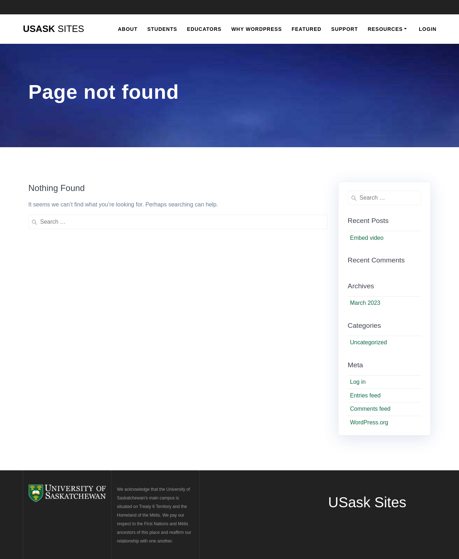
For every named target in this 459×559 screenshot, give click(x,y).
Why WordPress (256, 29)
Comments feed (370, 409)
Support (344, 29)
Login (427, 29)
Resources (385, 29)
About (128, 29)
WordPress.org (369, 422)
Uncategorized (368, 342)
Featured (306, 29)
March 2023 (365, 303)
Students (162, 29)
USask (53, 29)
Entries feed (365, 395)
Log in (358, 382)
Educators (204, 29)
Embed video (366, 238)
